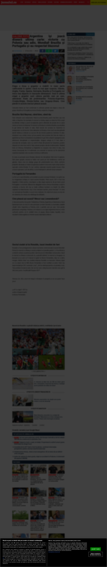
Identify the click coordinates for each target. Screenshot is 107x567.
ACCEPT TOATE (96, 549)
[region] (53, 552)
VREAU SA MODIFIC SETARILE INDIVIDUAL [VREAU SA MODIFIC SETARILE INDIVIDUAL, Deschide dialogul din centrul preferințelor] (95, 554)
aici (3, 557)
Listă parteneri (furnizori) (54, 552)
